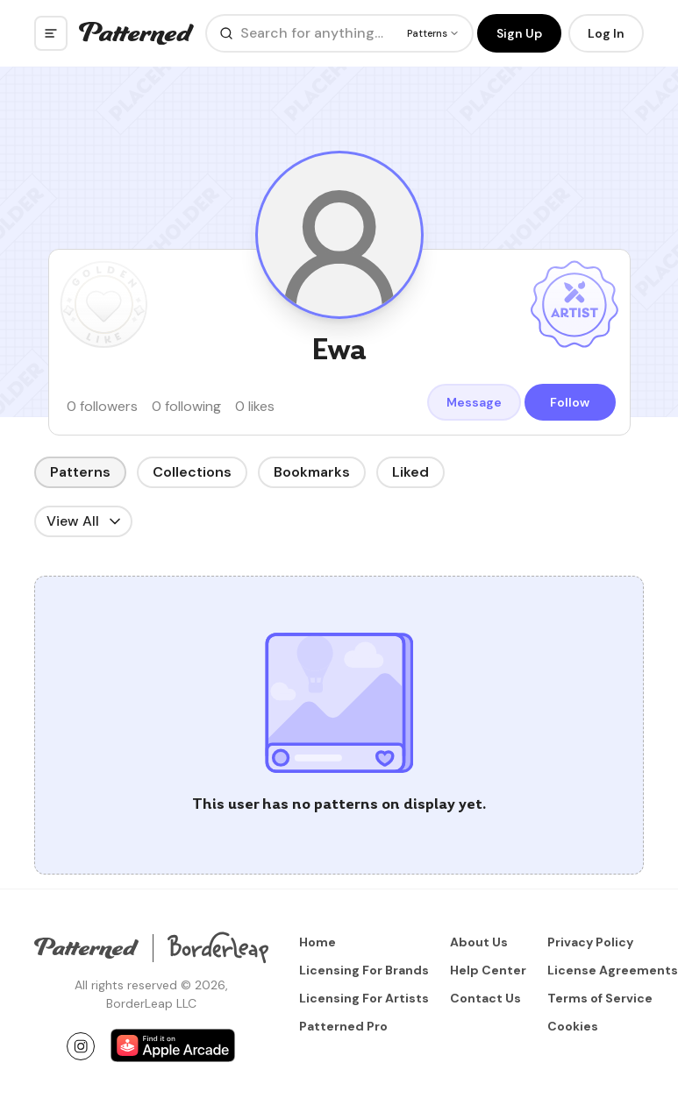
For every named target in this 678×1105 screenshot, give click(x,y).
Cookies (572, 1026)
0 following (186, 406)
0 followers (102, 406)
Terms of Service (600, 998)
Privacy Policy (590, 942)
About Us (479, 942)
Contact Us (485, 998)
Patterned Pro (343, 1026)
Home (317, 942)
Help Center (488, 970)
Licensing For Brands (364, 970)
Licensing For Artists (364, 998)
